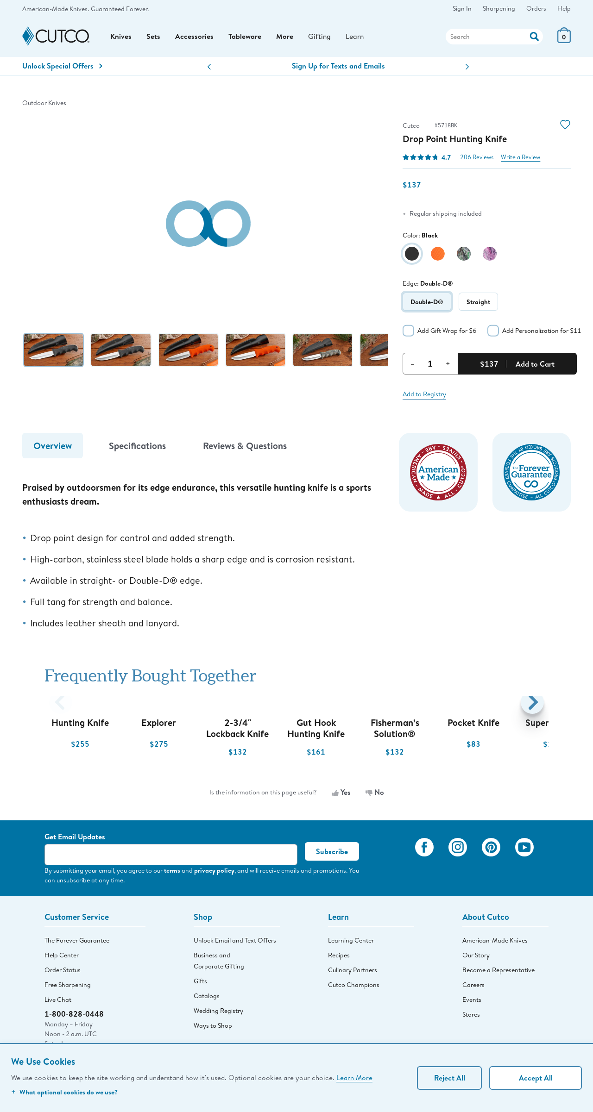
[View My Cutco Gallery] (394, 862)
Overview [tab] (52, 447)
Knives (121, 37)
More (284, 37)
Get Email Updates (74, 838)
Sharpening (499, 8)
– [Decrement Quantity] (412, 365)
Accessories (194, 37)
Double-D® (426, 303)
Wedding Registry (218, 1013)
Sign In (462, 8)
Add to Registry (424, 396)
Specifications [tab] (137, 447)
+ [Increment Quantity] (448, 365)
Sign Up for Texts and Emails (338, 67)
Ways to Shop (213, 1028)
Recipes (339, 957)
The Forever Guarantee (76, 942)
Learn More (354, 1077)
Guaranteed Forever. (120, 9)
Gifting (319, 37)
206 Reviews (476, 159)
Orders (536, 8)
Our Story (476, 957)
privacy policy (214, 872)
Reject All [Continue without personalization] (449, 1078)
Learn (355, 37)
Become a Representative (498, 972)
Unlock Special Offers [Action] (62, 67)
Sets (153, 37)
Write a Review (520, 159)
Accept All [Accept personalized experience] (536, 1078)
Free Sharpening (67, 987)
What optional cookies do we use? (64, 1092)
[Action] (534, 36)
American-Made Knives (495, 942)
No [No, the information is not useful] (375, 794)
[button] (209, 68)
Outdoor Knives (44, 104)
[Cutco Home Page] (55, 38)
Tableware (244, 37)
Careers (473, 987)
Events (471, 1002)
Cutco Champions (353, 987)
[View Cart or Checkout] (564, 41)
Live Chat (57, 1002)
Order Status (62, 972)
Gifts (200, 983)
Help (564, 8)
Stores (471, 1016)
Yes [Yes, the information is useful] (341, 794)
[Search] (494, 37)
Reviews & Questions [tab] (245, 447)
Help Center (61, 957)
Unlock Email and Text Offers (235, 942)
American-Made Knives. (55, 9)
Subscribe (332, 853)
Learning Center (351, 942)
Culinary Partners (352, 972)
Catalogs (207, 998)
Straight (478, 303)
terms (172, 872)
